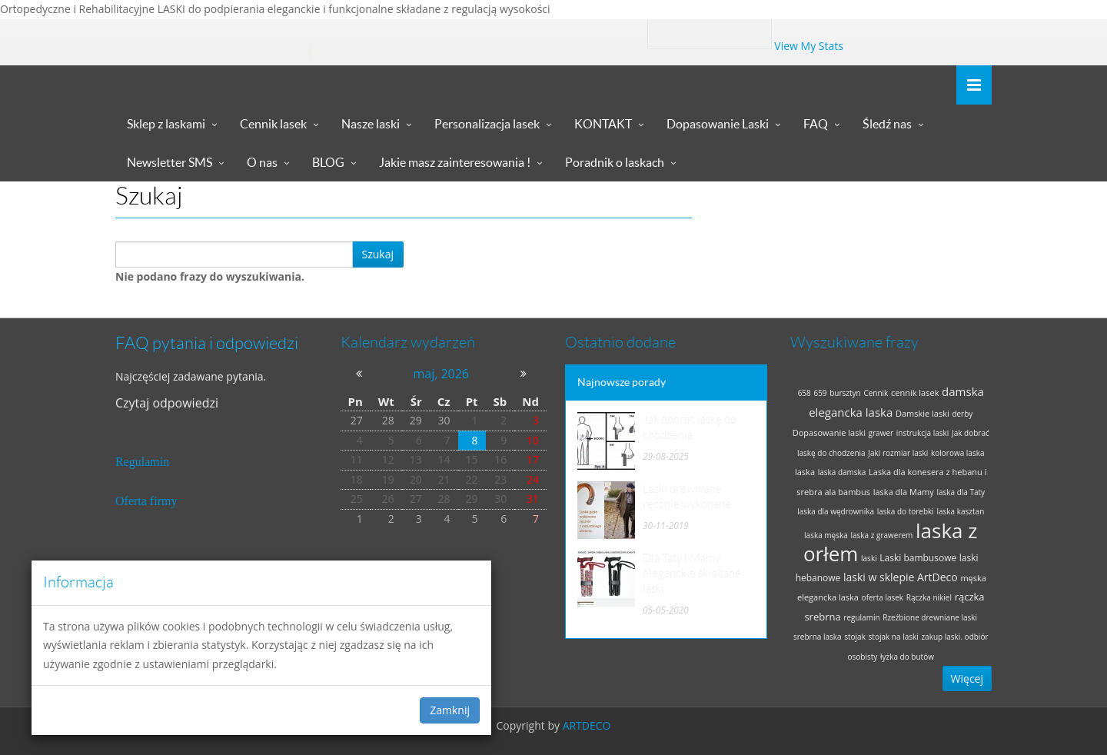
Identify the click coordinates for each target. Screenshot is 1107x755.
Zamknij (450, 710)
